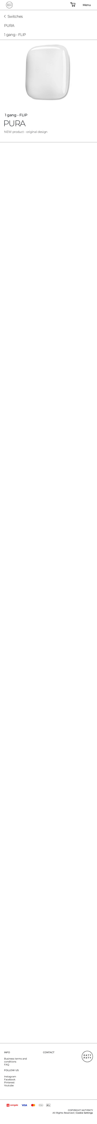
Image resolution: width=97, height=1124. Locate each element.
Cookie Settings (84, 1112)
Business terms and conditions (15, 1060)
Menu (87, 5)
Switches (15, 16)
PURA (9, 25)
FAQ (6, 1064)
